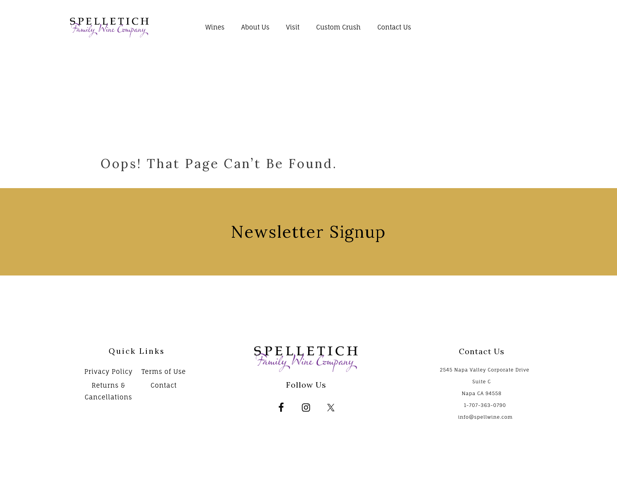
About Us (255, 27)
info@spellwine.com (485, 417)
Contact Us (394, 27)
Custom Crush (338, 27)
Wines (215, 27)
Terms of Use (164, 371)
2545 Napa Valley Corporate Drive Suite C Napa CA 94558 (484, 381)
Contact (164, 385)
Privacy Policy (108, 371)
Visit (292, 27)
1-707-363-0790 (485, 405)
